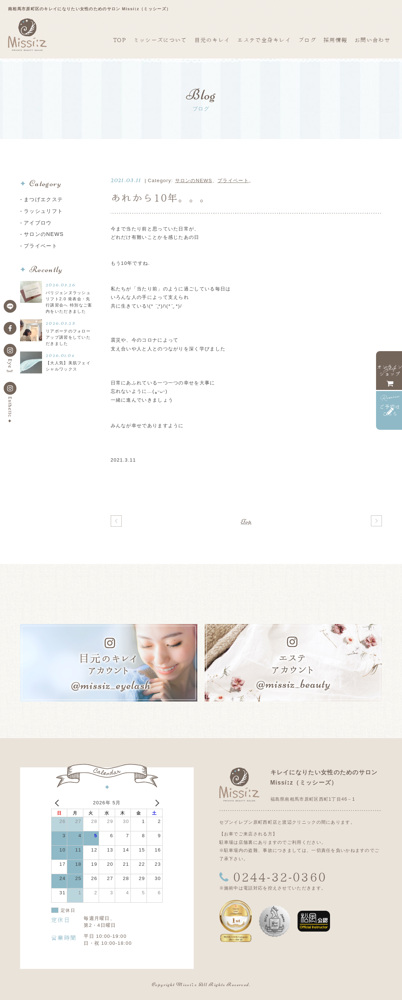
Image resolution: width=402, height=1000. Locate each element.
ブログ (307, 40)
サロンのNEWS (193, 180)
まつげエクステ (43, 199)
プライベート (233, 180)
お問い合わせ (372, 40)
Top (246, 521)
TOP (119, 40)
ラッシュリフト (43, 211)
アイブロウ (38, 223)
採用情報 (335, 40)
